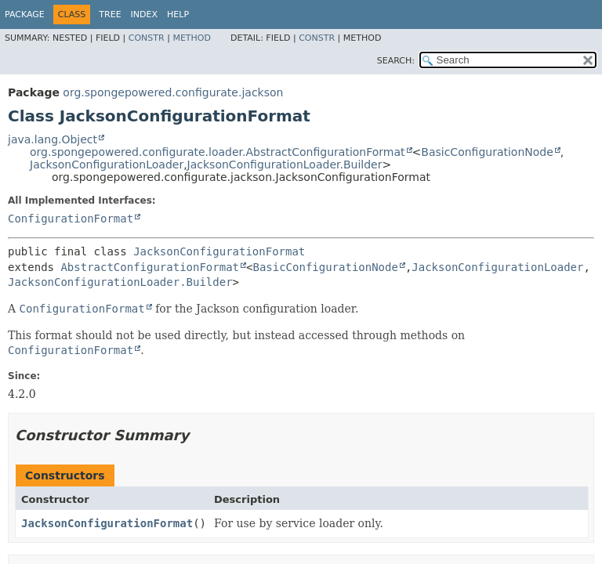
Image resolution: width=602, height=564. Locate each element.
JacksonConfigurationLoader (106, 164)
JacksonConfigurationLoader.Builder (285, 164)
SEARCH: (396, 61)
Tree (110, 14)
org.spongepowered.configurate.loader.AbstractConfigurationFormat (217, 152)
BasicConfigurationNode (487, 152)
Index (144, 14)
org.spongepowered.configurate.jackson (173, 92)
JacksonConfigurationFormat (219, 251)
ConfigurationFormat (70, 218)
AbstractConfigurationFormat (149, 267)
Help (178, 14)
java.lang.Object (52, 139)
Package (25, 14)
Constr (147, 38)
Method (191, 38)
